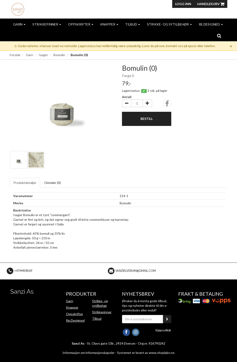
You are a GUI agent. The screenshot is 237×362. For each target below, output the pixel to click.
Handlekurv (210, 4)
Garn (19, 24)
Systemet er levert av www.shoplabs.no (146, 353)
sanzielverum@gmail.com (135, 270)
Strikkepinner (46, 24)
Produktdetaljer (24, 183)
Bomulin (59, 55)
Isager (43, 55)
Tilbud (132, 24)
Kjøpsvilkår (163, 330)
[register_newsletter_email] (167, 319)
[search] (219, 35)
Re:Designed (211, 24)
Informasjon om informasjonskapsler (88, 353)
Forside (15, 55)
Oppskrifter (80, 24)
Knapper (109, 24)
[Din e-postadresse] (142, 319)
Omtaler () (52, 183)
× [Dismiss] (231, 46)
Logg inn (183, 4)
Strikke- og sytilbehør (169, 24)
